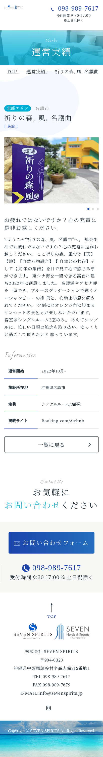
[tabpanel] (51, 170)
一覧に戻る (51, 444)
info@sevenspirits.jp (60, 693)
